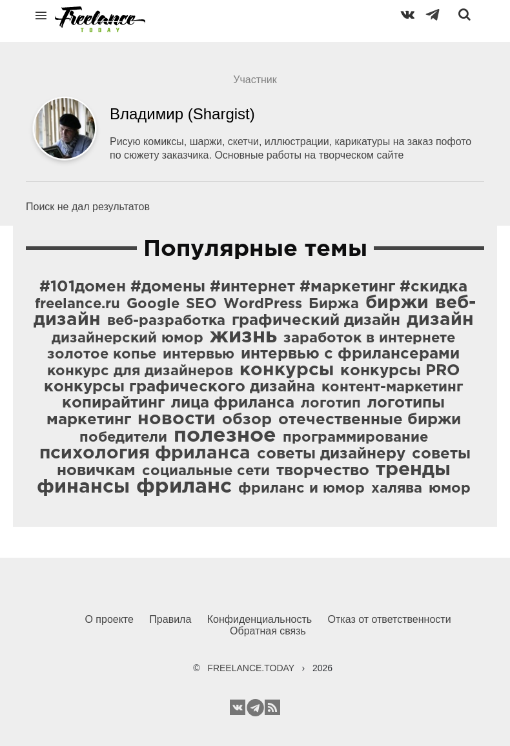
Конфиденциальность (259, 619)
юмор (450, 488)
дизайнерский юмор (127, 338)
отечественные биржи (369, 420)
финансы (83, 487)
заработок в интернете (369, 338)
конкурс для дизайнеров (140, 371)
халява (396, 488)
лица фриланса (232, 403)
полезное (225, 436)
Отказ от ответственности (389, 619)
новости (177, 419)
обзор (247, 420)
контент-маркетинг (392, 387)
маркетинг (88, 420)
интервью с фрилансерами (350, 354)
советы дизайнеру (331, 454)
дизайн (440, 320)
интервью (198, 354)
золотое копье (101, 354)
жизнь (243, 337)
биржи (397, 303)
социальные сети (206, 471)
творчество (322, 471)
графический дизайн (316, 320)
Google (153, 304)
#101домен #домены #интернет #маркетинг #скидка (253, 287)
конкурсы (287, 370)
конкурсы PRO (400, 371)
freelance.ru (77, 304)
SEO (201, 304)
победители (123, 437)
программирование (355, 437)
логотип (331, 403)
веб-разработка (166, 321)
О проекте (109, 619)
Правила (170, 619)
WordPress (262, 304)
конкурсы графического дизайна (179, 387)
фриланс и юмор (301, 488)
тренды (413, 469)
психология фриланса (144, 453)
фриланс (184, 487)
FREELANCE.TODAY (250, 668)
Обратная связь (268, 630)
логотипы (406, 403)
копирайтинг (113, 403)
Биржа (334, 304)
